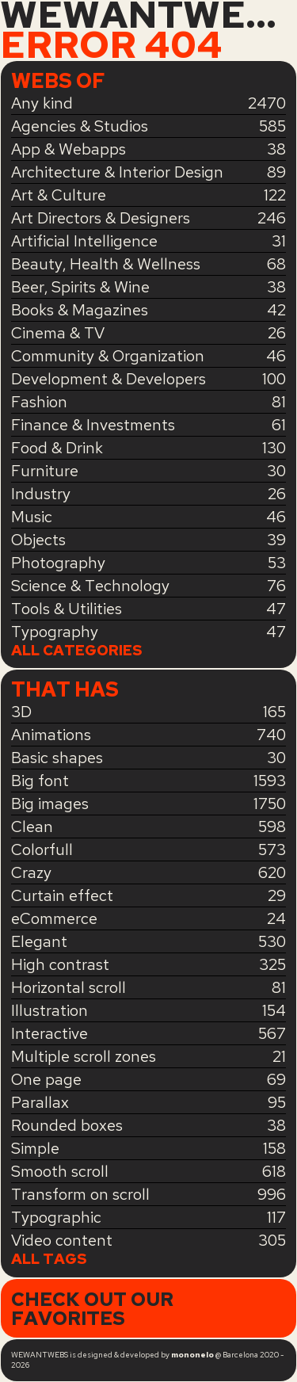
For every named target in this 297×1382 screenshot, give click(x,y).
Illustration (49, 1010)
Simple (35, 1148)
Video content (61, 1240)
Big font (40, 780)
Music (31, 516)
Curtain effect (62, 895)
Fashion (39, 401)
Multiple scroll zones (83, 1056)
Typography (54, 631)
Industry (40, 493)
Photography (58, 562)
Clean (32, 826)
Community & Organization (107, 356)
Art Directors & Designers (100, 218)
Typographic (56, 1217)
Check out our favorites (92, 1308)
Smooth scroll (60, 1171)
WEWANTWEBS (148, 15)
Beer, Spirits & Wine (80, 287)
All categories (77, 651)
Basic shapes (57, 757)
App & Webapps (68, 149)
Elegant (39, 941)
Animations (51, 734)
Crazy (31, 872)
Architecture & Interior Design (117, 172)
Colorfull (42, 849)
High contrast (60, 964)
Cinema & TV (58, 333)
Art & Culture (58, 195)
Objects (38, 539)
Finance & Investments (93, 424)
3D (21, 711)
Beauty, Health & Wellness (105, 264)
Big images (50, 803)
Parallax (40, 1102)
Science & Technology (90, 585)
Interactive (49, 1033)
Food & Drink (57, 447)
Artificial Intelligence (84, 241)
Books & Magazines (79, 310)
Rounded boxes (67, 1125)
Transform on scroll (80, 1194)
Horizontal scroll (68, 987)
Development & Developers (108, 378)
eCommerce (54, 918)
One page (46, 1079)
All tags (49, 1259)
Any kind (42, 103)
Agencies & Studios (79, 126)
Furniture (44, 470)
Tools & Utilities (66, 608)
